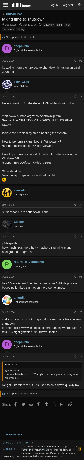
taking (20, 29)
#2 (80, 96)
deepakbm (11, 24)
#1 (80, 60)
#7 (80, 356)
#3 (80, 205)
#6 (80, 312)
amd (59, 24)
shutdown (8, 29)
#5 (80, 276)
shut (68, 24)
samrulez (20, 190)
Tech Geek (21, 81)
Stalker (19, 221)
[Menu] (5, 5)
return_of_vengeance (29, 261)
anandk (19, 297)
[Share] (75, 61)
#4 (80, 236)
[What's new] (79, 5)
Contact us (9, 448)
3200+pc (49, 24)
